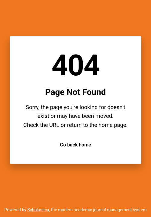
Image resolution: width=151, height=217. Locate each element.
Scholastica (38, 209)
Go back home (75, 145)
